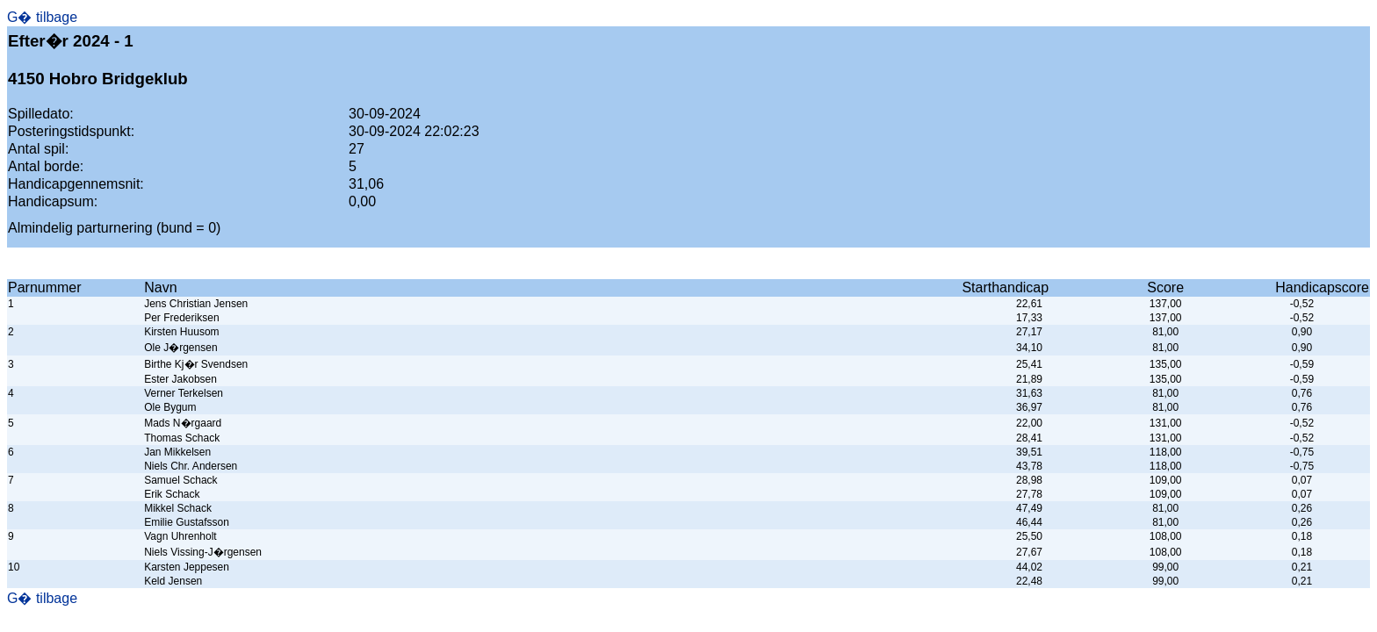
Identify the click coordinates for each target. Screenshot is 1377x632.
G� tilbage (42, 17)
